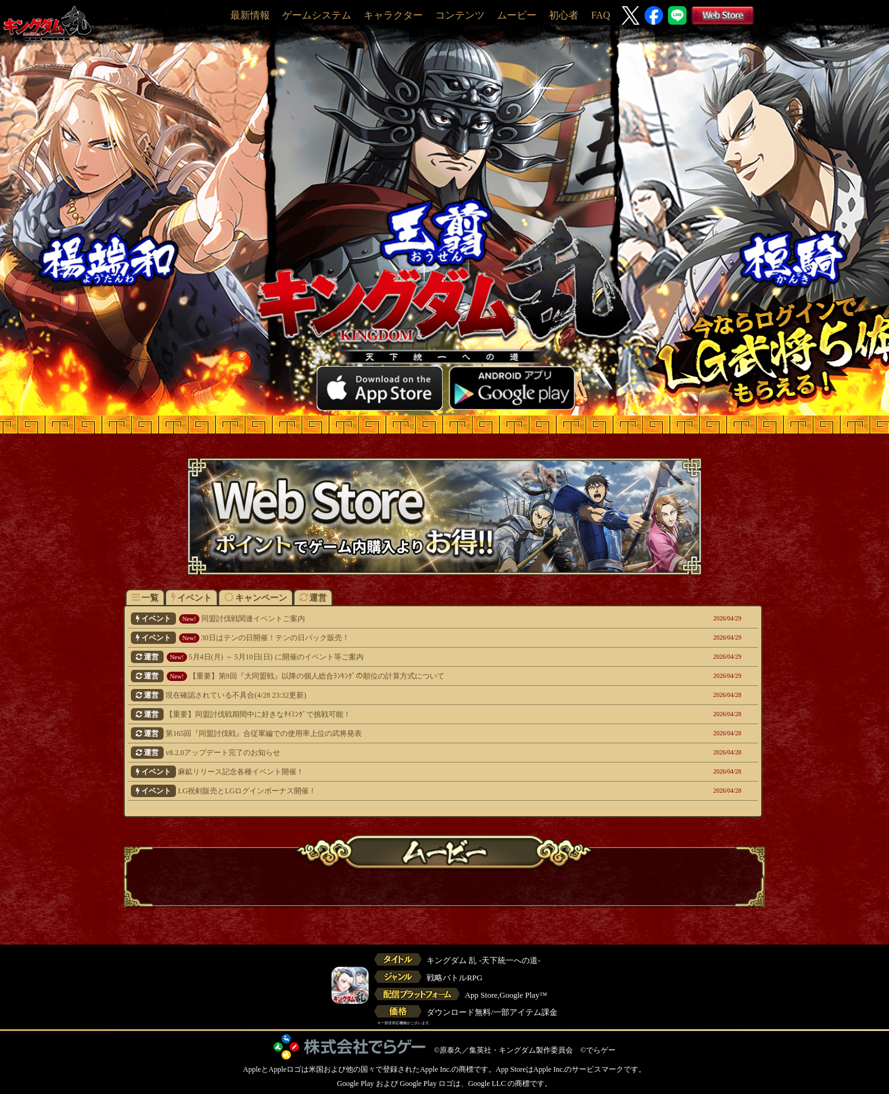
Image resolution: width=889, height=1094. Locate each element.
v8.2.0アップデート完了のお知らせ (383, 752)
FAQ (600, 15)
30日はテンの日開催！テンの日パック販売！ (383, 637)
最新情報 (250, 15)
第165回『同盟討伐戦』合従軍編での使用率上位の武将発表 (383, 733)
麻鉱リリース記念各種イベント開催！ (383, 771)
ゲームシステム (316, 15)
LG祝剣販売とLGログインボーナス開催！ (383, 791)
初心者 (563, 15)
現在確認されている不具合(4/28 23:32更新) (383, 695)
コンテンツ (460, 15)
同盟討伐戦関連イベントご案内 (383, 618)
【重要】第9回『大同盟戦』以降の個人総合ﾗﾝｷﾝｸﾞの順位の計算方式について (383, 676)
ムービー (516, 15)
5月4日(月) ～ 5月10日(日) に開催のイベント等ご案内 (383, 657)
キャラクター (393, 15)
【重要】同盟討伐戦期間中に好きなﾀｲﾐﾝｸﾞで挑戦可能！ (383, 714)
